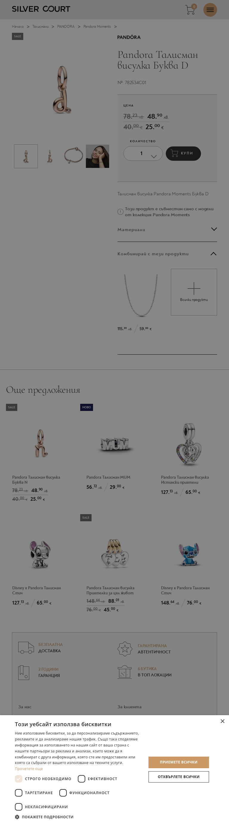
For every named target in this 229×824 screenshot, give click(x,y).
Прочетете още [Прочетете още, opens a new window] (29, 768)
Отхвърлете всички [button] (178, 776)
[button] (79, 817)
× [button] (222, 721)
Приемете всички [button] (178, 762)
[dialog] (114, 412)
